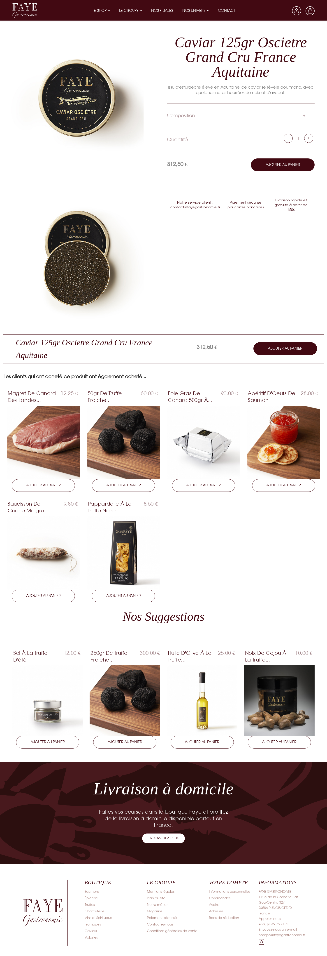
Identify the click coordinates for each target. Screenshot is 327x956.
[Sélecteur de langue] (283, 10)
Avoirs (213, 904)
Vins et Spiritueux (98, 917)
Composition (181, 115)
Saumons (92, 891)
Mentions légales (160, 891)
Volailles (91, 937)
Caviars (91, 930)
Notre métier (157, 904)
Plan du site (156, 897)
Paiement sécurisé (162, 917)
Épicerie (91, 897)
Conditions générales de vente (172, 930)
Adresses (216, 911)
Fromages (93, 924)
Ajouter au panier (283, 164)
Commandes (219, 897)
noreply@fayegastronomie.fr (282, 934)
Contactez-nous (160, 924)
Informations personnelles (229, 891)
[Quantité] (298, 138)
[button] (163, 838)
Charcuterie (94, 911)
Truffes (90, 904)
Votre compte (228, 882)
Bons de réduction (224, 917)
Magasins (154, 911)
